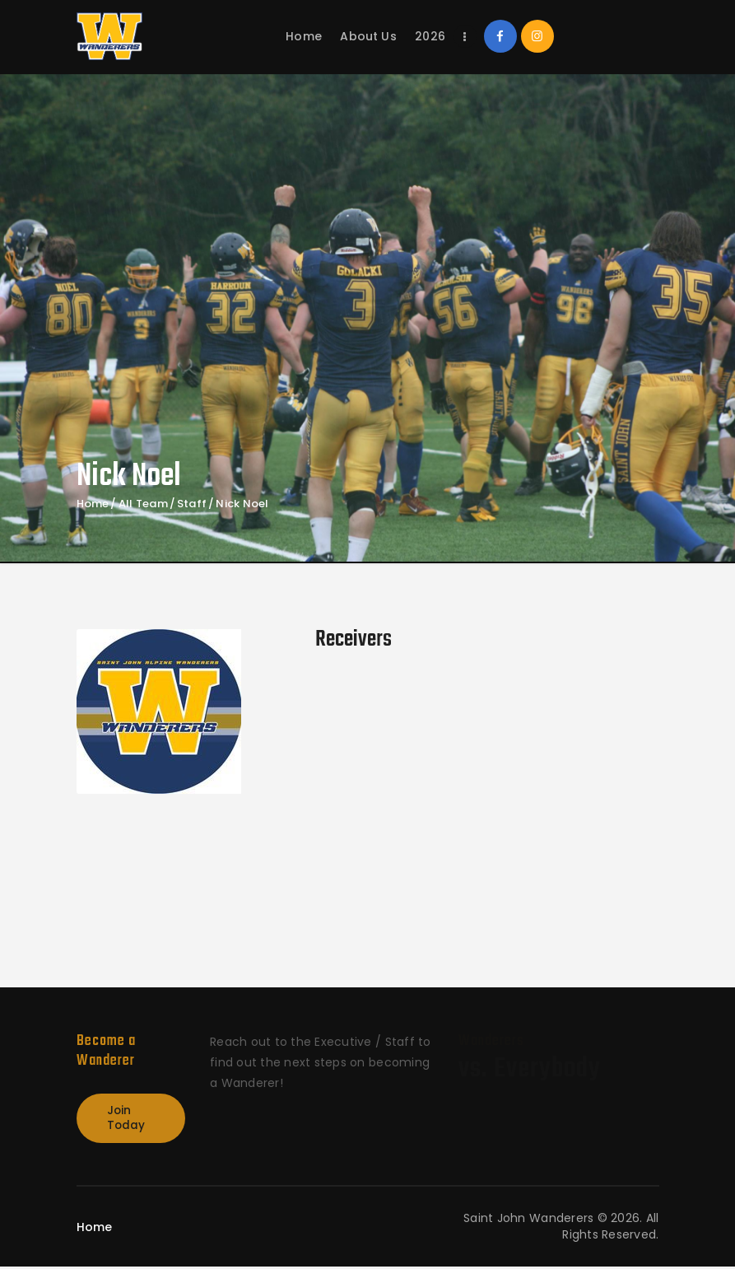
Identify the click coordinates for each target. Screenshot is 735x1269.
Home (93, 504)
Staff (192, 504)
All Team (143, 503)
